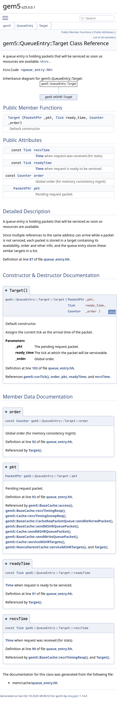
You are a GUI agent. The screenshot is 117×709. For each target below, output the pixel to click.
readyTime (43, 163)
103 (35, 368)
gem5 (7, 25)
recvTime (42, 150)
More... (45, 61)
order (39, 175)
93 (34, 497)
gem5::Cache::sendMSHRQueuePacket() (37, 531)
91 (34, 593)
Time (40, 156)
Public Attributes (104, 32)
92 (34, 441)
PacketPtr (33, 117)
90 (34, 649)
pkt (37, 188)
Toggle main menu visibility (6, 15)
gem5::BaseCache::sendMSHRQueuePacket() (41, 526)
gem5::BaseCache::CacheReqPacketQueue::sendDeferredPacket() (58, 521)
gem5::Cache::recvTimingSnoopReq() (35, 516)
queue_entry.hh (37, 70)
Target (43, 25)
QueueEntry (25, 25)
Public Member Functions (76, 32)
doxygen (73, 696)
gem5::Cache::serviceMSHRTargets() (34, 542)
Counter (97, 117)
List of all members (104, 37)
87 (31, 259)
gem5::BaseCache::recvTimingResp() (35, 510)
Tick (60, 117)
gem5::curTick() (36, 376)
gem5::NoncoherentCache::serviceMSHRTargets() (45, 547)
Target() (34, 450)
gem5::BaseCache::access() (50, 505)
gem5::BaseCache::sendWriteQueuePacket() (41, 536)
